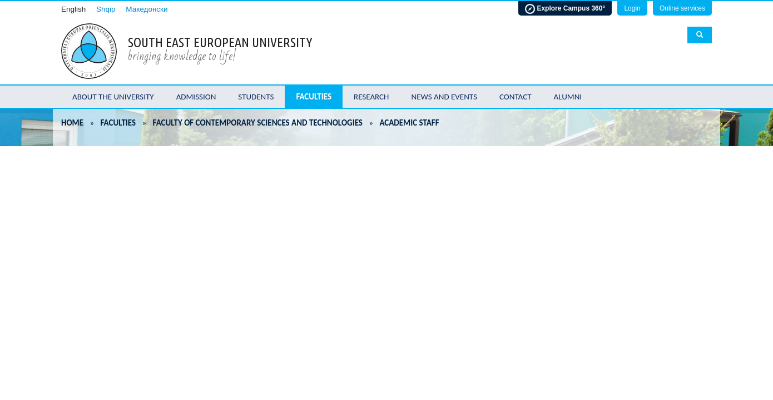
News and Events (444, 97)
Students (256, 97)
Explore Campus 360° (565, 9)
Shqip (106, 9)
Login (632, 8)
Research (371, 97)
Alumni (568, 97)
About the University (113, 97)
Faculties (313, 97)
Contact (515, 97)
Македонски (146, 9)
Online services (682, 8)
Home (72, 123)
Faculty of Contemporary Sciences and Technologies (258, 123)
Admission (196, 97)
